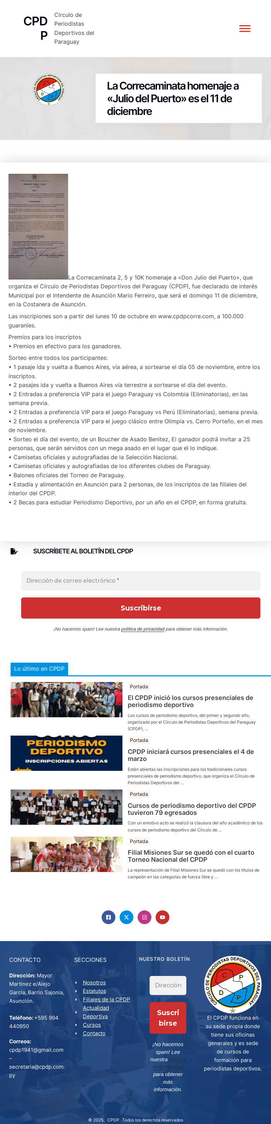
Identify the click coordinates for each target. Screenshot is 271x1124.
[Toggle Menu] (244, 29)
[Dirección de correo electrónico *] (140, 582)
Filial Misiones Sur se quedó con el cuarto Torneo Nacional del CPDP (191, 858)
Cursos (93, 1027)
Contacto (95, 1035)
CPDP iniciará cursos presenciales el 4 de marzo (191, 757)
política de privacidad (142, 630)
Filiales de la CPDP (107, 1002)
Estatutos (95, 993)
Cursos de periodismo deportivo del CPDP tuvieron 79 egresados (192, 811)
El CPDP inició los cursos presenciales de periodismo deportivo (190, 703)
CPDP (113, 1111)
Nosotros (95, 985)
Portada (139, 688)
